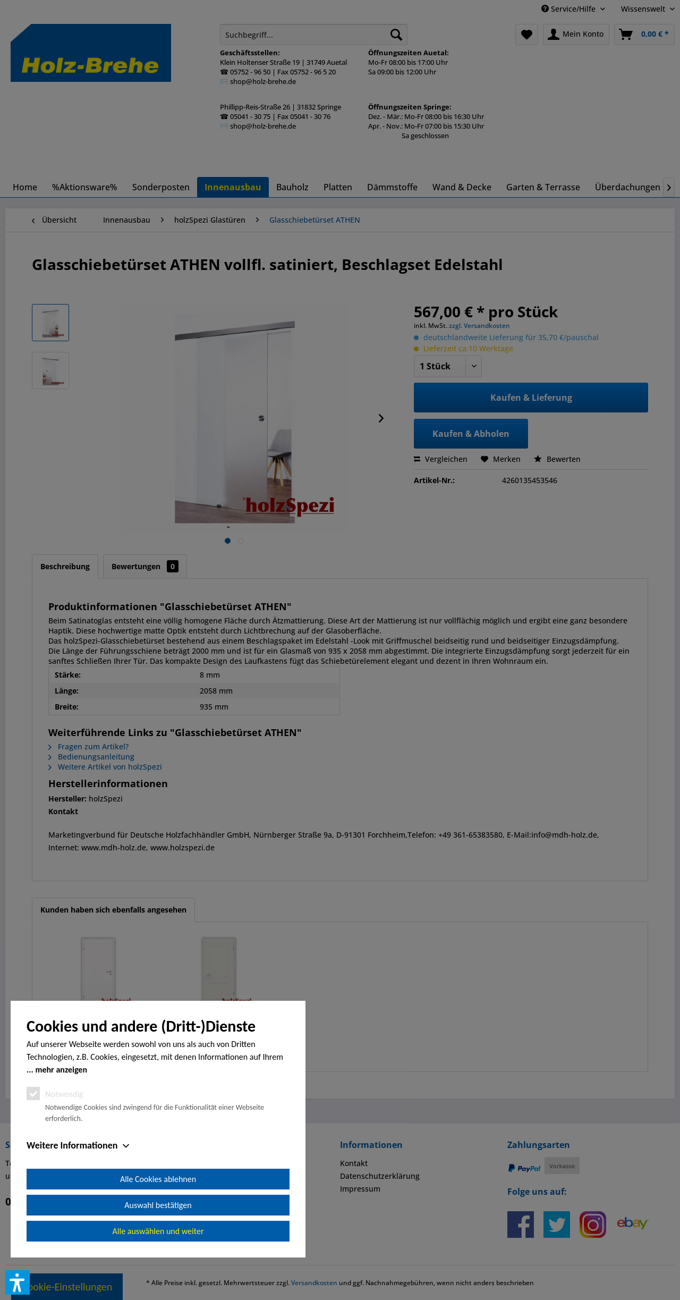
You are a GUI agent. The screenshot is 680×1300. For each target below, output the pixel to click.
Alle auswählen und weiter (158, 1231)
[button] (17, 1282)
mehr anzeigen (61, 1070)
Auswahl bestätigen (157, 1205)
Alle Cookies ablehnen (158, 1179)
